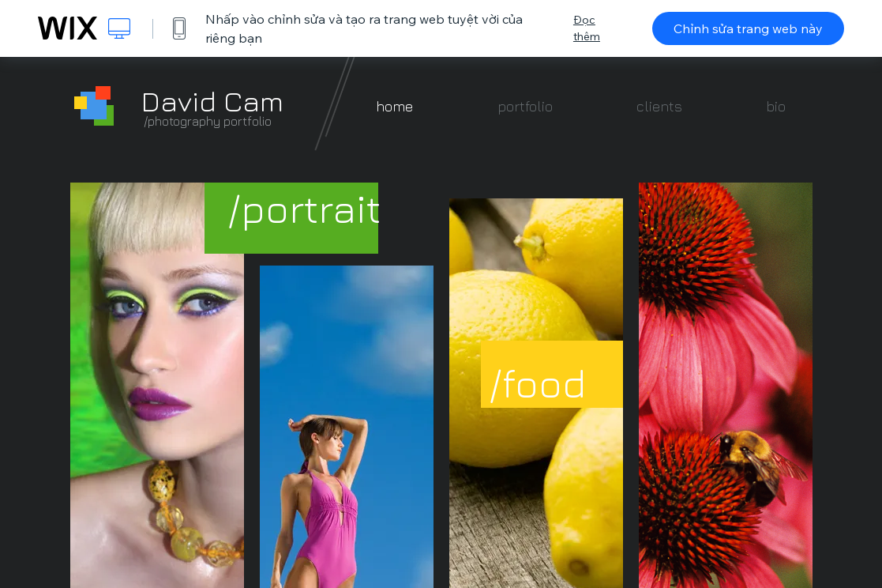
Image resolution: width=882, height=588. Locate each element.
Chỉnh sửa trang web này (748, 28)
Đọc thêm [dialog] (586, 28)
